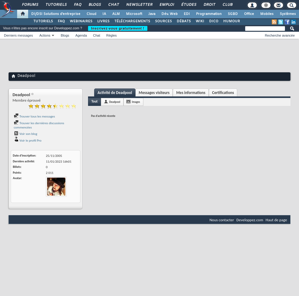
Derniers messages (18, 35)
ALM (116, 14)
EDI (187, 14)
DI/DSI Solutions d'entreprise (55, 14)
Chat (113, 4)
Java (151, 14)
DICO (213, 21)
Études (188, 4)
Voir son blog (25, 134)
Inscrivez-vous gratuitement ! (117, 28)
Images (136, 101)
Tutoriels (56, 4)
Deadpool (114, 101)
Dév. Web (169, 14)
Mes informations (190, 92)
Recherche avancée (280, 35)
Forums (30, 4)
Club (227, 4)
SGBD (233, 14)
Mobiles (267, 14)
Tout (94, 101)
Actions (44, 35)
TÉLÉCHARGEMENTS (132, 21)
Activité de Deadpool (115, 92)
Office (249, 14)
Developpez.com (249, 220)
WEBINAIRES (81, 21)
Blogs (94, 4)
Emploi (166, 4)
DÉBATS (184, 21)
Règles (111, 35)
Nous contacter (221, 220)
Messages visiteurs (154, 92)
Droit (209, 4)
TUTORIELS (43, 21)
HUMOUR (231, 21)
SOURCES (163, 21)
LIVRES (103, 21)
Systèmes (288, 14)
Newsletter (139, 4)
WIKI (200, 21)
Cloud (91, 14)
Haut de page (276, 220)
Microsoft (134, 14)
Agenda (81, 35)
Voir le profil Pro (28, 141)
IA (104, 14)
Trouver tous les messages (34, 116)
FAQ (77, 4)
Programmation (209, 14)
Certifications (223, 92)
